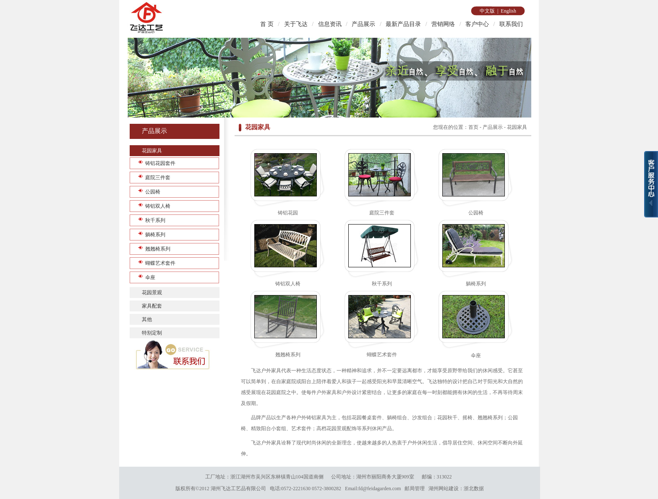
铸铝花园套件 (160, 163)
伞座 (150, 277)
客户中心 (477, 24)
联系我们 (511, 24)
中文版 (487, 11)
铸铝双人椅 (157, 206)
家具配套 (152, 306)
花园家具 (152, 151)
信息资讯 (330, 24)
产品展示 (363, 24)
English (508, 11)
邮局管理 (415, 488)
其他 (147, 319)
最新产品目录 (403, 24)
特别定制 (152, 333)
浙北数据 (474, 488)
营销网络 (443, 24)
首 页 (267, 24)
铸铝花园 (288, 213)
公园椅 (152, 192)
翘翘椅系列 (157, 249)
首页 (473, 127)
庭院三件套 (157, 177)
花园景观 (152, 292)
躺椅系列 (155, 235)
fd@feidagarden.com (379, 488)
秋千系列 (155, 220)
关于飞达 (296, 24)
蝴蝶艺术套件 (160, 263)
